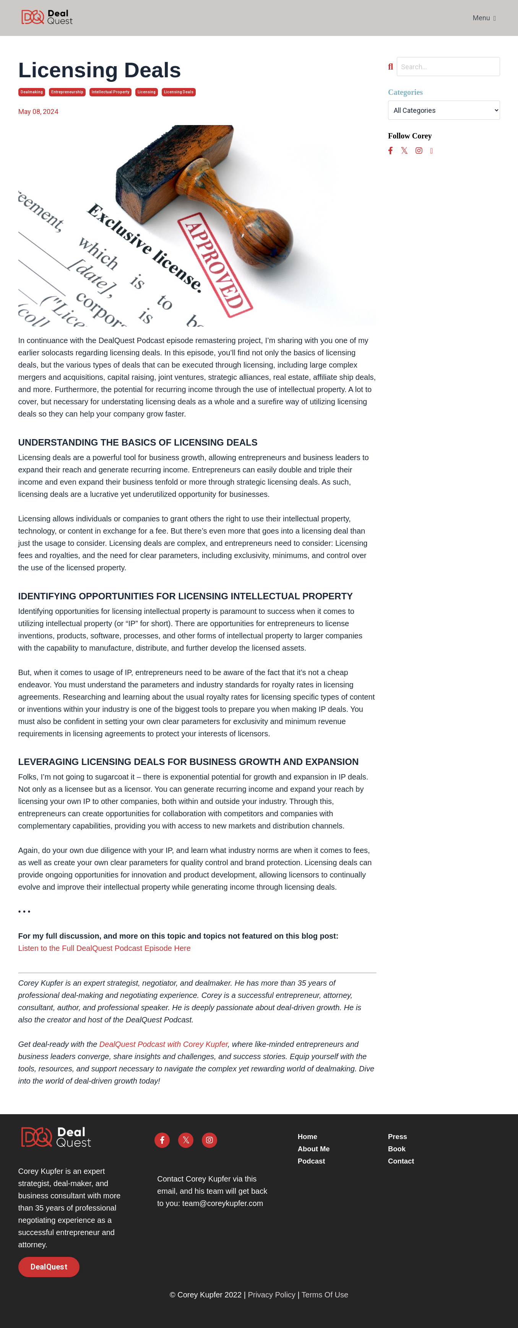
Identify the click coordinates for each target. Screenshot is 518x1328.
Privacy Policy (271, 1295)
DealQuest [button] (49, 1267)
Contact (402, 1161)
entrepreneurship (67, 92)
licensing (147, 92)
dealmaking (32, 92)
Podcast (318, 1161)
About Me (320, 1149)
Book (397, 1149)
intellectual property (110, 92)
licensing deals (178, 92)
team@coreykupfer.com (222, 1203)
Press (398, 1137)
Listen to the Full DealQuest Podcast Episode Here (104, 948)
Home (314, 1137)
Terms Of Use (325, 1295)
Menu (484, 18)
